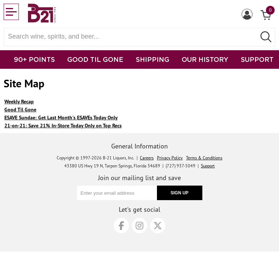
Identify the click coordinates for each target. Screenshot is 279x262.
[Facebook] (121, 225)
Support (208, 165)
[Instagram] (139, 225)
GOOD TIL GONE (95, 59)
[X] (157, 225)
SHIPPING (152, 59)
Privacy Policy (170, 157)
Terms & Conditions (204, 157)
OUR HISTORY (205, 59)
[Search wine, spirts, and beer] (132, 36)
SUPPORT (257, 59)
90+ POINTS (34, 59)
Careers (147, 157)
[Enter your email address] (117, 193)
